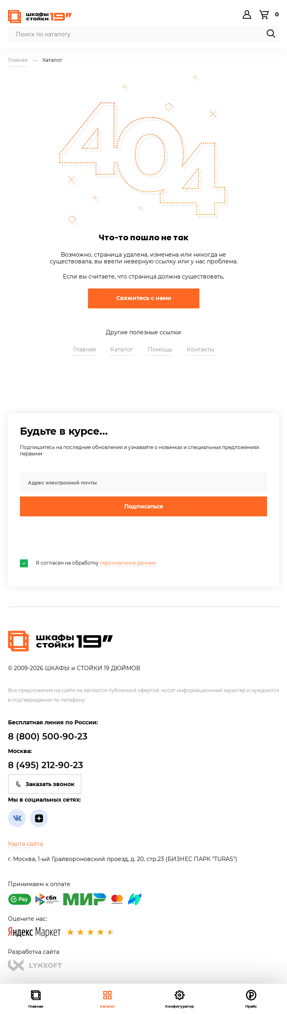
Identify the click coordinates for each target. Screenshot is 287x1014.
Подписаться (143, 506)
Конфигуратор (179, 998)
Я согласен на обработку (88, 562)
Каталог (107, 998)
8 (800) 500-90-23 (48, 736)
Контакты (200, 349)
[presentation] (80, 537)
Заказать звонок (44, 784)
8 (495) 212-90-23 (45, 765)
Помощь (160, 349)
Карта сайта (25, 843)
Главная (84, 349)
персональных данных (128, 563)
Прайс (251, 998)
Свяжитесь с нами (143, 298)
